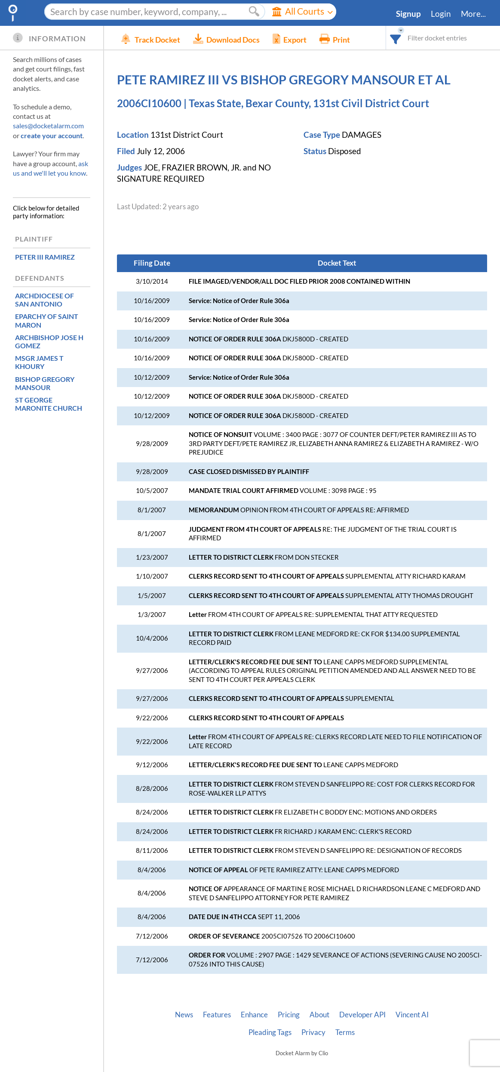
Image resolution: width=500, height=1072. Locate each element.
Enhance (254, 1014)
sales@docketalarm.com (48, 125)
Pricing (289, 1014)
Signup (408, 14)
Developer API (362, 1014)
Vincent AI (412, 1014)
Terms (345, 1032)
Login (441, 14)
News (184, 1014)
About (319, 1014)
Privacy (313, 1032)
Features (217, 1014)
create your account (52, 135)
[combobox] (396, 38)
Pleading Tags (269, 1032)
